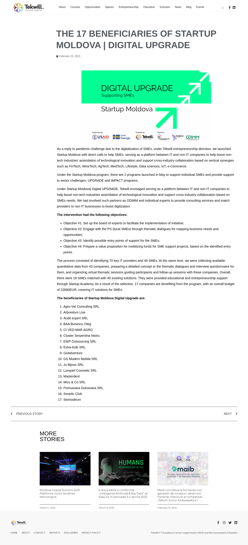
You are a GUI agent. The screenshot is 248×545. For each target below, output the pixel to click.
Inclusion (165, 7)
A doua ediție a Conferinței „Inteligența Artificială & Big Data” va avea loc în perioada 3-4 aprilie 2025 (123, 493)
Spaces (109, 7)
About (62, 7)
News (178, 7)
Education (149, 7)
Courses (75, 7)
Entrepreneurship (129, 7)
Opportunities (92, 7)
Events (200, 7)
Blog (188, 7)
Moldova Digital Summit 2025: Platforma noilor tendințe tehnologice (60, 493)
